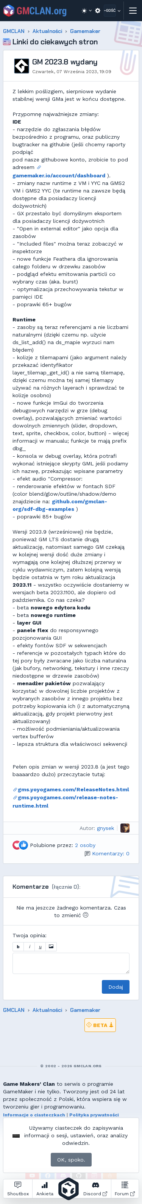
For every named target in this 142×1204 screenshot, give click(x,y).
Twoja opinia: (29, 935)
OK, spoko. (71, 1160)
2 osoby (85, 845)
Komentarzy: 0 (111, 853)
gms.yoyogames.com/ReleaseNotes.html (70, 789)
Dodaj (115, 987)
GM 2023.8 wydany (65, 62)
